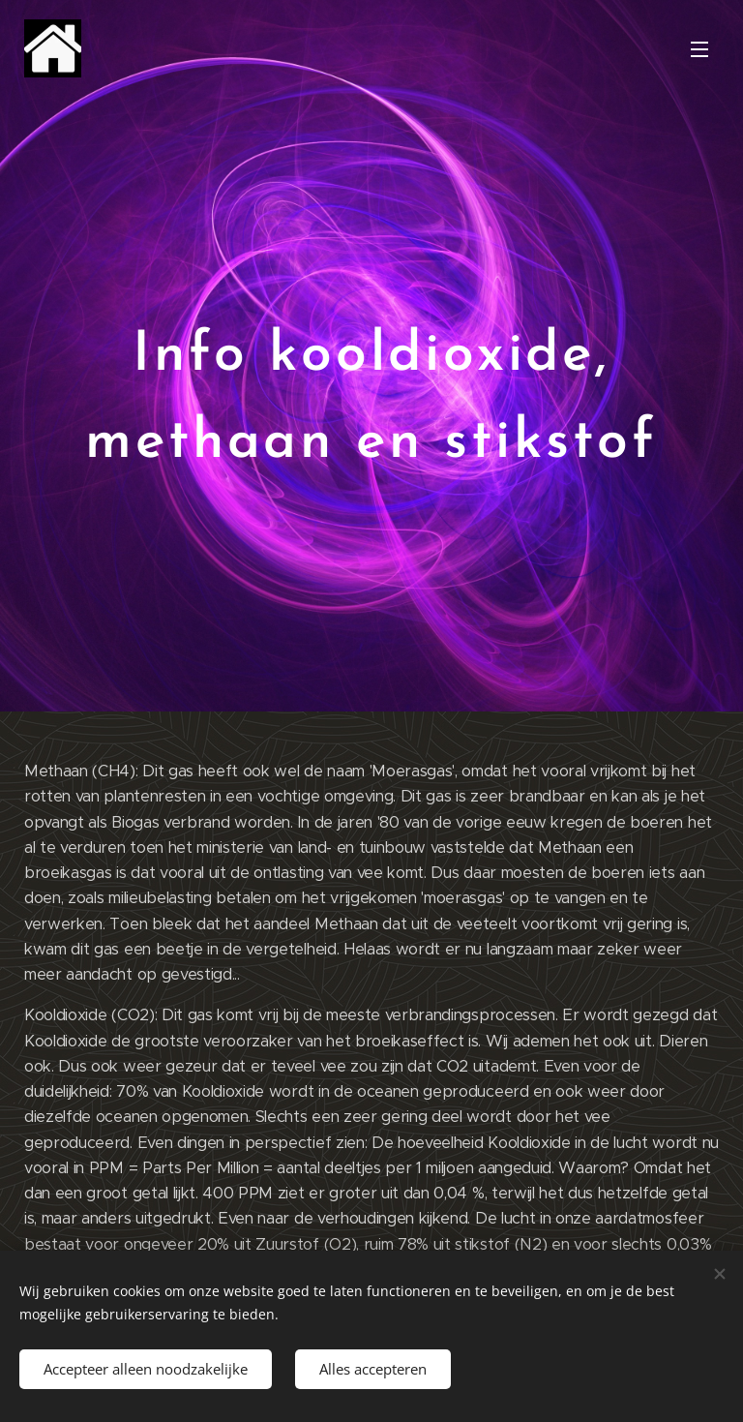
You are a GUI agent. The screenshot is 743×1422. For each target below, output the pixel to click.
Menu (699, 49)
